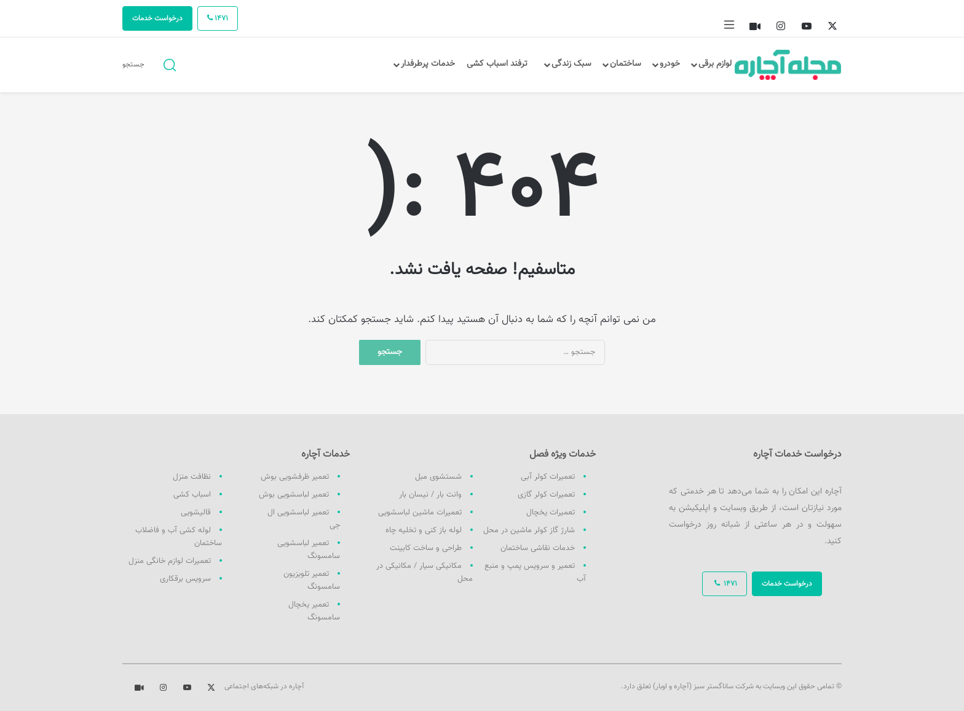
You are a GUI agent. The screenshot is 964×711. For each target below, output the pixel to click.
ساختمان (625, 64)
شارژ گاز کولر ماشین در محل (529, 530)
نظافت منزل (192, 477)
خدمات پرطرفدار (428, 64)
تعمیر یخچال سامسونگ (314, 611)
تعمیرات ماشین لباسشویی (420, 512)
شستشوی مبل (438, 477)
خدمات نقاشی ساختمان (537, 548)
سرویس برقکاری (185, 579)
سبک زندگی (571, 64)
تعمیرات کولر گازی (546, 495)
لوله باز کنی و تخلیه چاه (423, 530)
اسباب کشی (192, 495)
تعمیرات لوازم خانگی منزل (169, 561)
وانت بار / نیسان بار (430, 495)
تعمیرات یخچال (550, 512)
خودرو (670, 64)
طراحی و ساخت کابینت (426, 548)
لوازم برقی (715, 64)
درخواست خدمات (157, 18)
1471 (217, 18)
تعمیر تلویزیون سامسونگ (311, 580)
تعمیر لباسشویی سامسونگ (308, 549)
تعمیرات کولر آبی (548, 477)
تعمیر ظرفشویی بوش (295, 477)
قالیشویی (196, 512)
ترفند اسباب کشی (497, 64)
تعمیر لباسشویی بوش (294, 495)
